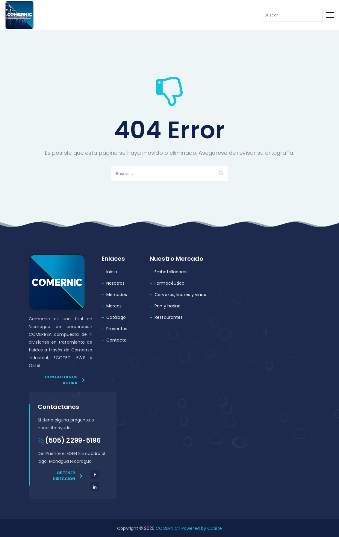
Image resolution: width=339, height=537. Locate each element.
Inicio (111, 272)
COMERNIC (167, 528)
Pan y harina (168, 306)
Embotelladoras (171, 272)
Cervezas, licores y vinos (180, 295)
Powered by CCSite (201, 528)
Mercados (116, 295)
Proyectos (117, 329)
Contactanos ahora (65, 380)
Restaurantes (169, 317)
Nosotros (115, 283)
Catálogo (116, 317)
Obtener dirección (68, 476)
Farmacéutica (169, 283)
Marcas (114, 306)
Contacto (116, 340)
